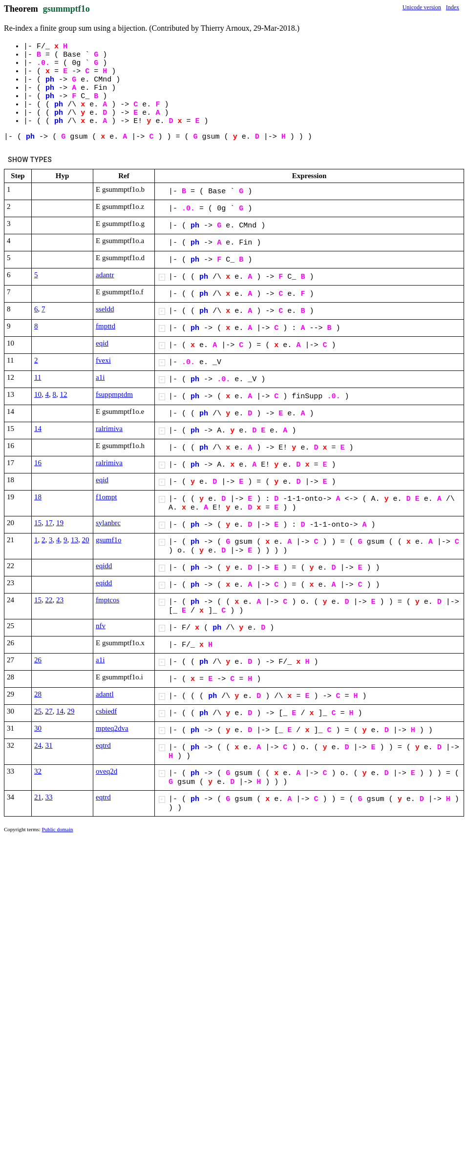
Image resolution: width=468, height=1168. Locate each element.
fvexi (103, 360)
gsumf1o (109, 540)
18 (38, 497)
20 (85, 540)
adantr (105, 275)
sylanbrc (108, 523)
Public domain (57, 829)
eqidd (104, 566)
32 (38, 771)
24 (38, 745)
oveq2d (106, 771)
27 (49, 711)
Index (452, 7)
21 (38, 797)
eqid (102, 343)
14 (38, 428)
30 (38, 728)
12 (63, 394)
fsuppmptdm (114, 394)
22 (49, 600)
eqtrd (103, 745)
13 (74, 540)
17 (49, 523)
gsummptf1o (66, 9)
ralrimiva (109, 428)
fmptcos (107, 600)
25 (38, 711)
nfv (101, 626)
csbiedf (106, 711)
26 (38, 660)
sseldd (105, 309)
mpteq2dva (112, 728)
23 (60, 600)
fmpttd (105, 326)
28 (38, 694)
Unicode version (422, 7)
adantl (105, 694)
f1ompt (106, 497)
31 (49, 745)
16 (38, 463)
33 (49, 797)
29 (71, 711)
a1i (100, 377)
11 (37, 377)
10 (38, 394)
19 (60, 523)
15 (38, 523)
